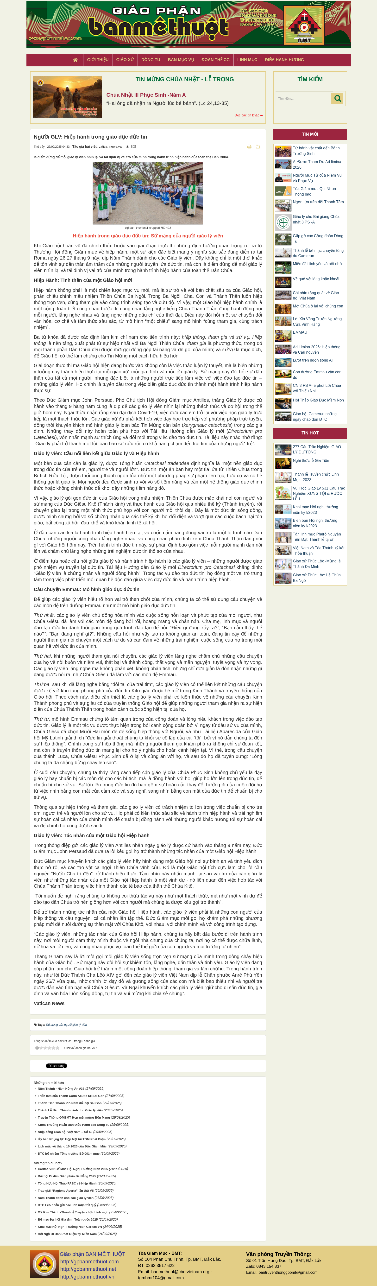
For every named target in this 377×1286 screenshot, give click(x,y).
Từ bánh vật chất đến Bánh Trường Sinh (316, 151)
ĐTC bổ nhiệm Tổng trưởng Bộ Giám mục (69, 1153)
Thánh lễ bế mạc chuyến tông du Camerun (318, 253)
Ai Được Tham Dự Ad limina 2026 (317, 164)
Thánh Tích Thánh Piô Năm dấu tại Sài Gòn (69, 1103)
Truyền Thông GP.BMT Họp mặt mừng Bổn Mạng (74, 1117)
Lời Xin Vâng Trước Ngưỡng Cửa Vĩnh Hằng (317, 321)
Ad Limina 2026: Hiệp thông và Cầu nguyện (316, 350)
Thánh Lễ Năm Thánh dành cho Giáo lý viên (70, 1110)
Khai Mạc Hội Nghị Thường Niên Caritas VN (70, 1227)
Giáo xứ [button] (125, 59)
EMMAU (300, 332)
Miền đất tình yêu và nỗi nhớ (317, 264)
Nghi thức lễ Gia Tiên (311, 460)
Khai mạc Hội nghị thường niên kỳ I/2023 (315, 510)
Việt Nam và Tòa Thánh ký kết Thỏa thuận (319, 550)
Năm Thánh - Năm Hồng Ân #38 (61, 1088)
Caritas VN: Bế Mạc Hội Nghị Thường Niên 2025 (73, 1169)
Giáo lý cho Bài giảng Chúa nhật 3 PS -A (316, 219)
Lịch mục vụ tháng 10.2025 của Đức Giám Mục (72, 1146)
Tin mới (310, 134)
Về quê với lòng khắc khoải (316, 279)
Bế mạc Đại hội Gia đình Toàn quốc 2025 (68, 1219)
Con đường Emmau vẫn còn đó (317, 375)
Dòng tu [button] (150, 59)
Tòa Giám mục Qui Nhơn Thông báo (314, 191)
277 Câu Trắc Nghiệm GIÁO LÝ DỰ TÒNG (317, 449)
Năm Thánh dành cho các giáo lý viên (66, 1198)
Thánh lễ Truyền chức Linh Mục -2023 (316, 477)
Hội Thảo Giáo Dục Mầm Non (318, 400)
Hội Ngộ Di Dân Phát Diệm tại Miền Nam (67, 1234)
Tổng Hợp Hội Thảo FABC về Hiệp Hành (67, 1183)
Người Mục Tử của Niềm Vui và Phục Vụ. (317, 178)
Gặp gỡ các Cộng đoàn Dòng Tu (318, 238)
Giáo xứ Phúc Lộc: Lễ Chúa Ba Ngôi (317, 578)
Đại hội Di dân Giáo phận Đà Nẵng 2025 (67, 1176)
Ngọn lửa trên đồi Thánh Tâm (318, 202)
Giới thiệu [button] (97, 59)
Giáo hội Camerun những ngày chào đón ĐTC (315, 416)
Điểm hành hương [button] (284, 59)
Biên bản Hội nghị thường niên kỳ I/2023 (315, 523)
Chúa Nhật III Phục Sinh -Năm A (146, 95)
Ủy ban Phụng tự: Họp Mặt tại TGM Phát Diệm (72, 1139)
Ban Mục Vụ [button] (181, 59)
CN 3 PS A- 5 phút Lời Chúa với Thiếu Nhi (317, 388)
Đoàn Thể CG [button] (216, 59)
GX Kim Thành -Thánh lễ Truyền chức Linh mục (73, 1212)
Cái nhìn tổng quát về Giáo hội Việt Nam (316, 295)
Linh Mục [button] (247, 59)
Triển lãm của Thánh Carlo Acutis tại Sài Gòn (71, 1096)
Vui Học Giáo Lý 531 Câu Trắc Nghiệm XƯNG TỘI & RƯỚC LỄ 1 (319, 493)
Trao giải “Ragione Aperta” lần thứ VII (66, 1190)
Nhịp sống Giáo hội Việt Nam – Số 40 (65, 1132)
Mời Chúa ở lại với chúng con (318, 306)
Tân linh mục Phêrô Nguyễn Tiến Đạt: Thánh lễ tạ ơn (317, 537)
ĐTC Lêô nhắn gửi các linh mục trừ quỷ (67, 1205)
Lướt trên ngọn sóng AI (313, 360)
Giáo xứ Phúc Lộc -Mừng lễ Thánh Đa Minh (316, 564)
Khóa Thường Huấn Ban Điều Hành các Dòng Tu (73, 1125)
